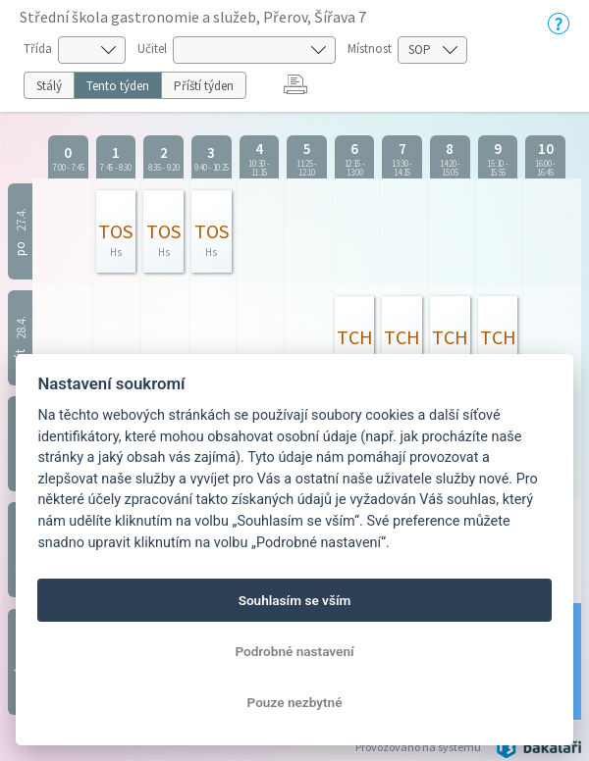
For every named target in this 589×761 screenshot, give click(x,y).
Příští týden (204, 85)
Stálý (49, 85)
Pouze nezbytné (295, 702)
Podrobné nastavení (294, 651)
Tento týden (117, 85)
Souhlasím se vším (295, 600)
